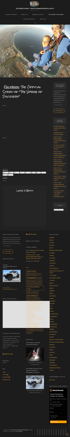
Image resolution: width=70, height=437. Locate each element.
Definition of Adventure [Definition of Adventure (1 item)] (31, 281)
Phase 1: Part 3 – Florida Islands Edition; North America (60, 178)
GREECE (51, 293)
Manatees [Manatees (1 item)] (40, 304)
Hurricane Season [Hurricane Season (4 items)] (31, 301)
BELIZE (51, 248)
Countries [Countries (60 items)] (31, 277)
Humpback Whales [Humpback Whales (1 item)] (36, 298)
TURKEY (51, 370)
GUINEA (51, 298)
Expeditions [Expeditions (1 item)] (39, 281)
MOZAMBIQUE (53, 326)
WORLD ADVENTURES (29, 19)
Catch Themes (19, 431)
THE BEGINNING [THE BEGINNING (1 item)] (29, 320)
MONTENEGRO (53, 324)
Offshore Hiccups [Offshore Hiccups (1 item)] (30, 312)
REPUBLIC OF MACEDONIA (56, 339)
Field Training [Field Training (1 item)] (29, 283)
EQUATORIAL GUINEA (54, 278)
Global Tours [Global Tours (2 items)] (35, 292)
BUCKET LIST (24, 14)
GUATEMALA (52, 296)
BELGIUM (51, 245)
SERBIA (51, 350)
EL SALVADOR (52, 275)
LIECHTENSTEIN (53, 314)
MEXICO (51, 319)
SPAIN (51, 355)
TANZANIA (52, 362)
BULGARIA (52, 253)
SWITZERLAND (53, 357)
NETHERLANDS (53, 332)
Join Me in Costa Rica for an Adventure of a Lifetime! (59, 147)
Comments (6, 377)
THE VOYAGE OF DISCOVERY (55, 14)
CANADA (51, 255)
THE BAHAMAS (53, 365)
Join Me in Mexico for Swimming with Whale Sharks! (59, 128)
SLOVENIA (52, 352)
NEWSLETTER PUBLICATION (33, 258)
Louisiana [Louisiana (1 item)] (34, 304)
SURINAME (52, 360)
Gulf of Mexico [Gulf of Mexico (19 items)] (32, 296)
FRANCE (51, 283)
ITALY (50, 306)
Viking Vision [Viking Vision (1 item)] (29, 332)
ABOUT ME (43, 19)
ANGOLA (51, 240)
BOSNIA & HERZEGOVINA (55, 250)
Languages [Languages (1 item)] (29, 304)
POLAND (51, 337)
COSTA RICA (52, 263)
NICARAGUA (52, 334)
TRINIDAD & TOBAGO (55, 368)
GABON (51, 288)
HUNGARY (52, 303)
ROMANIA (51, 344)
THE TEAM (36, 261)
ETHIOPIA (51, 280)
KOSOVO (51, 311)
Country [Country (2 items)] (39, 278)
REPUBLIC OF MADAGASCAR (56, 342)
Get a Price (54, 422)
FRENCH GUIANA (53, 285)
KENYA (51, 309)
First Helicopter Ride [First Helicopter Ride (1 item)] (37, 283)
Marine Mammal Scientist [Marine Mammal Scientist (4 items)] (33, 307)
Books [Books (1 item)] (39, 274)
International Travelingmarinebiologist (35, 8)
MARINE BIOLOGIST (37, 14)
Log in (4, 372)
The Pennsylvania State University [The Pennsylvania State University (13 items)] (33, 325)
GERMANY (52, 291)
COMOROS (52, 260)
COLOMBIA (52, 258)
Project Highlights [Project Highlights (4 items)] (31, 315)
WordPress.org (6, 379)
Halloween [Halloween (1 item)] (29, 298)
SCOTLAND (52, 347)
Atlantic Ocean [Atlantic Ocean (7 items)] (31, 271)
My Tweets (52, 380)
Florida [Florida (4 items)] (28, 292)
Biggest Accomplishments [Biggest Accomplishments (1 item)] (31, 274)
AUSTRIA (51, 242)
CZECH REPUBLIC (53, 268)
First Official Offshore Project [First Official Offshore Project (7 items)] (33, 288)
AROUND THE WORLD (11, 14)
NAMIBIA (51, 329)
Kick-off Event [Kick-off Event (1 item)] (40, 301)
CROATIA (51, 266)
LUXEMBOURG (53, 316)
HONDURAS (52, 301)
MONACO (51, 321)
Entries (5, 374)
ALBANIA (51, 237)
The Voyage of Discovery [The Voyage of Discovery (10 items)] (35, 330)
